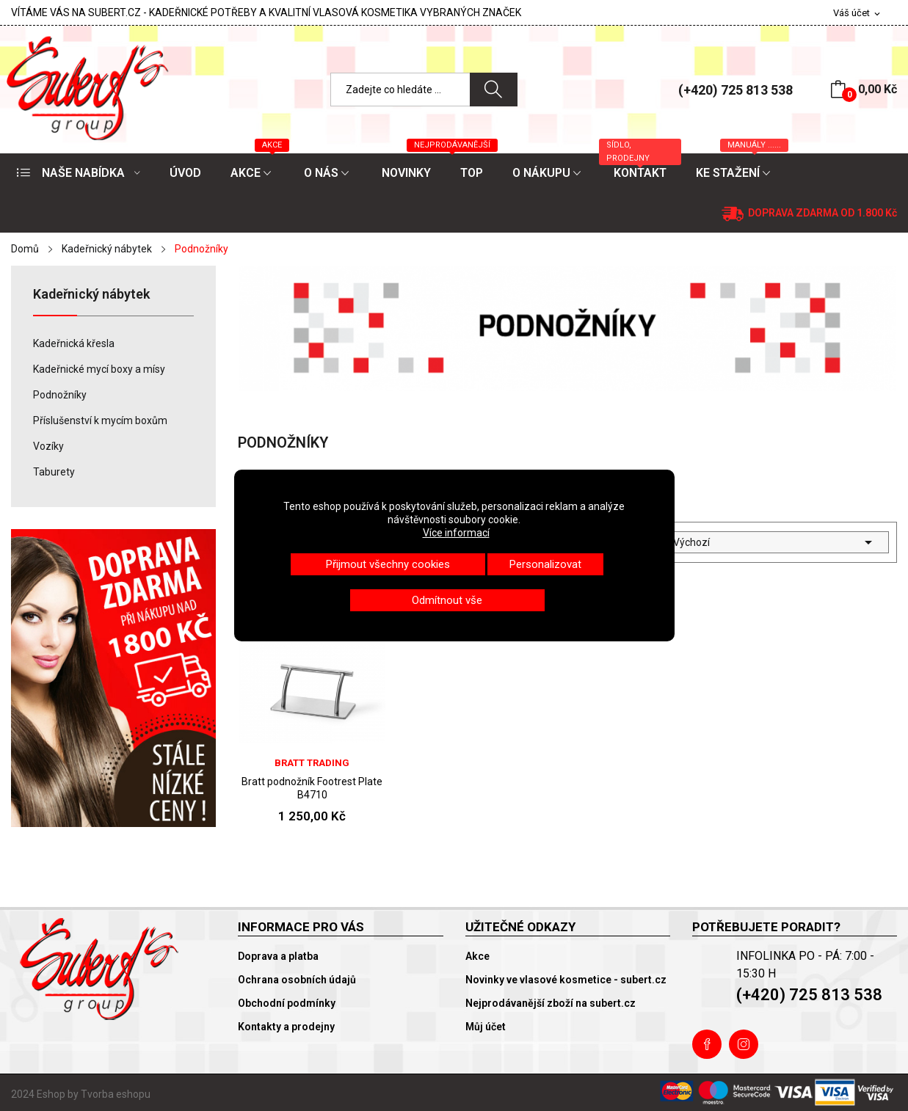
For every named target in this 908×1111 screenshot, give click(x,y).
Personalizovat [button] (545, 564)
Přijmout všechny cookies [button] (388, 564)
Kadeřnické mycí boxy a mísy (99, 369)
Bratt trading (312, 763)
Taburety (54, 472)
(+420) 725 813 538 (735, 90)
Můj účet (485, 1026)
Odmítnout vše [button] (447, 600)
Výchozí (775, 542)
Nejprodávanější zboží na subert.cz (550, 1003)
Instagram (743, 1044)
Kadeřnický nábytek (91, 295)
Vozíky (48, 446)
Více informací (456, 533)
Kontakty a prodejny (286, 1026)
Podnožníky (60, 395)
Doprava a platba (278, 956)
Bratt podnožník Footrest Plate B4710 (311, 788)
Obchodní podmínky (286, 1003)
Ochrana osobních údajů (297, 980)
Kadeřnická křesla (74, 343)
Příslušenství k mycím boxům (100, 420)
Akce (477, 956)
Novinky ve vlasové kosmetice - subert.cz (566, 980)
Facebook (707, 1044)
